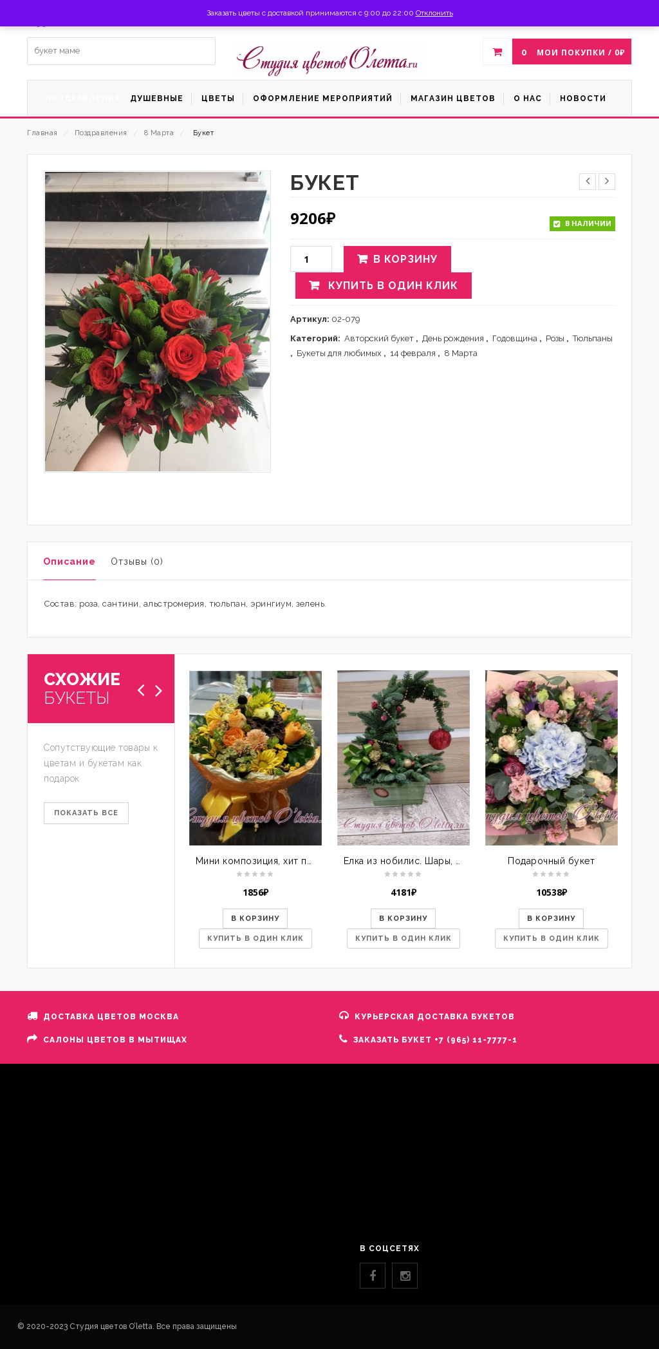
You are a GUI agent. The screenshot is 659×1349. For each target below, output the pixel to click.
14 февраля (413, 353)
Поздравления (101, 133)
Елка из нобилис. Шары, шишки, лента (431, 861)
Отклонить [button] (434, 12)
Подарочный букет (551, 861)
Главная (42, 133)
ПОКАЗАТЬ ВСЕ (86, 813)
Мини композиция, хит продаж (266, 861)
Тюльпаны (593, 338)
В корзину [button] (255, 918)
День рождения (453, 338)
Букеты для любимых (339, 353)
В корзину (405, 259)
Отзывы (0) (137, 561)
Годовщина (514, 338)
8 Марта (159, 133)
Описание (69, 561)
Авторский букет (379, 338)
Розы (555, 338)
